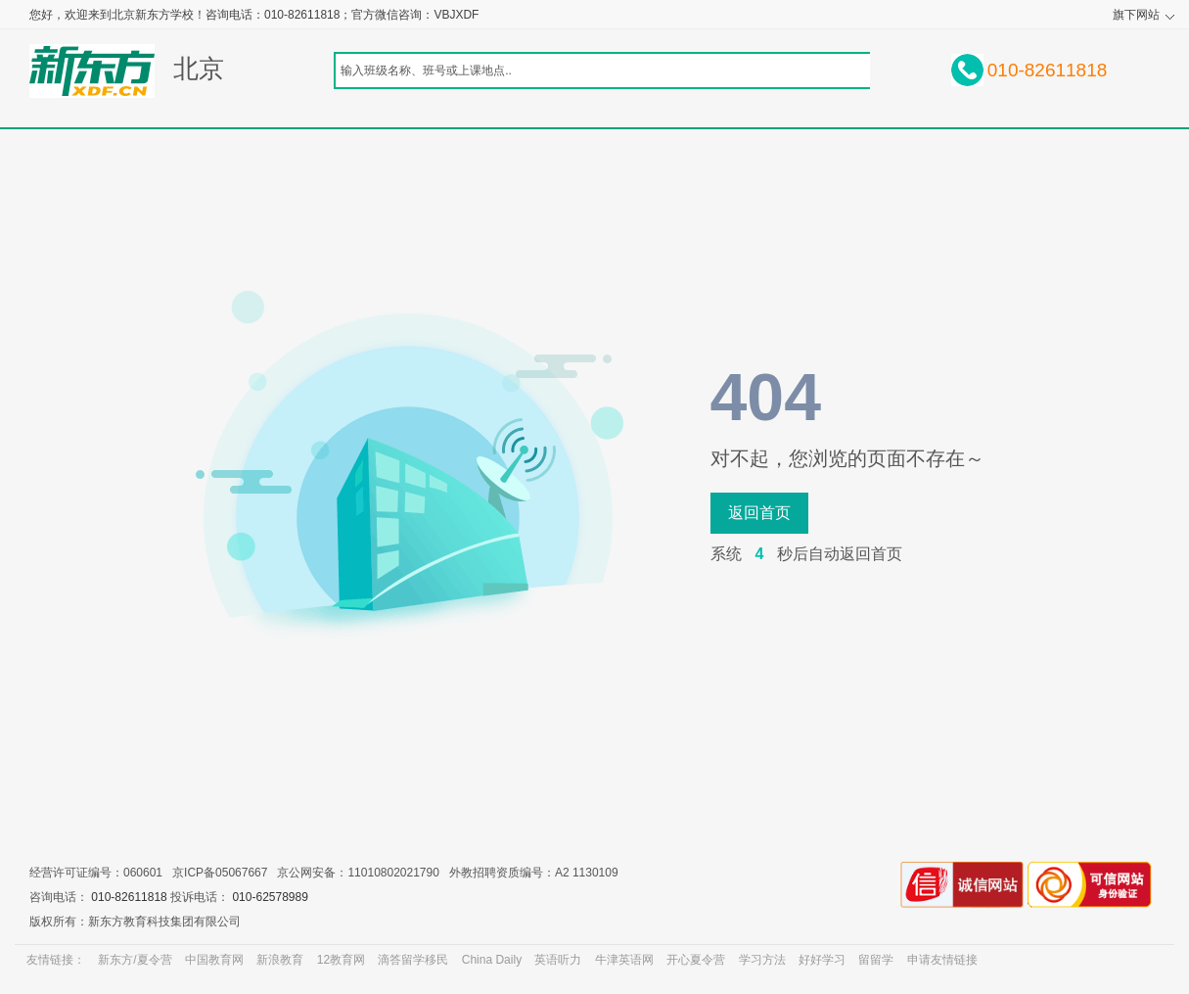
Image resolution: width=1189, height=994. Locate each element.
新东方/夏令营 (134, 960)
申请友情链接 (942, 960)
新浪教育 (279, 960)
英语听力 (557, 960)
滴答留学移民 (413, 960)
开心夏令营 (695, 960)
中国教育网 (214, 960)
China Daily (492, 960)
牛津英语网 (624, 960)
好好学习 (822, 960)
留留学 (875, 960)
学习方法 (762, 960)
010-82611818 (128, 897)
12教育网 (341, 960)
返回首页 (759, 512)
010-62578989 (269, 897)
